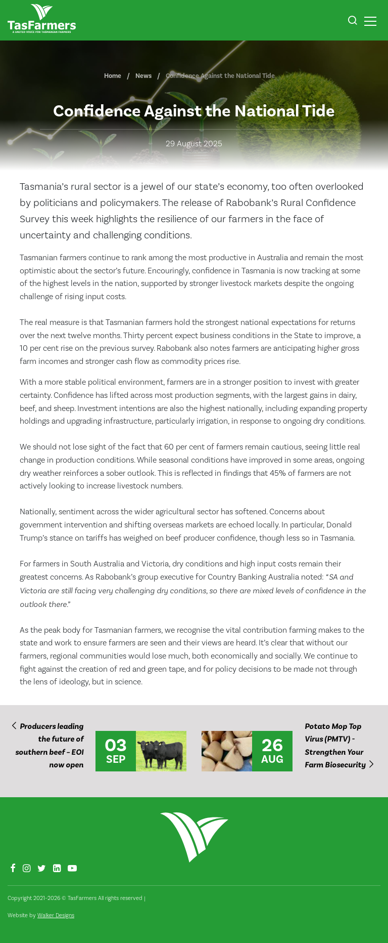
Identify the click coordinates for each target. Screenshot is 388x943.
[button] (352, 22)
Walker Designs (55, 915)
